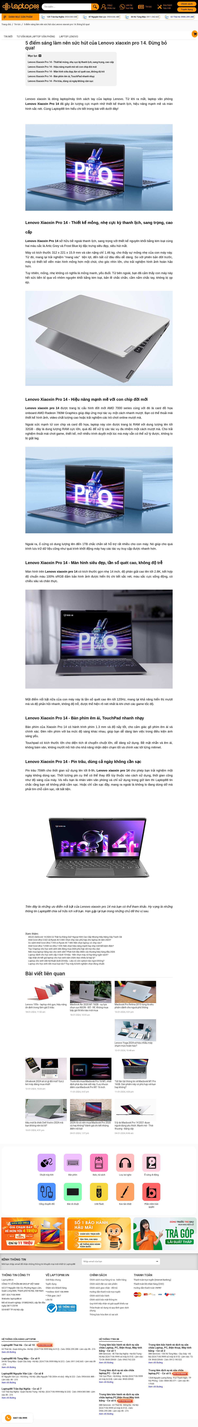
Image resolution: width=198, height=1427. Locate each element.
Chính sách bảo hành (99, 1295)
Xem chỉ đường (9, 1352)
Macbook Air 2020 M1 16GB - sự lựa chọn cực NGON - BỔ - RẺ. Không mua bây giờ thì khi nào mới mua (89, 1007)
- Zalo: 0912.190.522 (172, 1360)
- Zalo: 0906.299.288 (69, 1349)
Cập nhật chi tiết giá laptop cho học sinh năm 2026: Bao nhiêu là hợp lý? (61, 957)
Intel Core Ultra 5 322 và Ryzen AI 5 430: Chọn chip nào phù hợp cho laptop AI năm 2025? (69, 940)
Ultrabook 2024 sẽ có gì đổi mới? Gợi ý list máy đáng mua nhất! (44, 1083)
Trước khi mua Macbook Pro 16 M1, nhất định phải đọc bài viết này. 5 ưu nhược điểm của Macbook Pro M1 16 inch (90, 1084)
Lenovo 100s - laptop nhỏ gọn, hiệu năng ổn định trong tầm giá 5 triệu (46, 1006)
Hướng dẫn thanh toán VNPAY (147, 1288)
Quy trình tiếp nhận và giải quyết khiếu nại (109, 1303)
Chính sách (187, 4)
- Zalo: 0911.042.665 (74, 1361)
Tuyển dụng (187, 9)
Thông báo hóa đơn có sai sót (104, 1314)
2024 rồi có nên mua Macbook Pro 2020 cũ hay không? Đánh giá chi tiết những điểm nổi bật (90, 1125)
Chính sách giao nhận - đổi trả (103, 1288)
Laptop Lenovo (68, 36)
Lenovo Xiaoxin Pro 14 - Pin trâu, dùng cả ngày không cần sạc (61, 81)
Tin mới (8, 36)
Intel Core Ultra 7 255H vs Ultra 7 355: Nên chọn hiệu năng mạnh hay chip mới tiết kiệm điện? (71, 946)
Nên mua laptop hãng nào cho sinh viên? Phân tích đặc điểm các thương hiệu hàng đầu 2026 (71, 952)
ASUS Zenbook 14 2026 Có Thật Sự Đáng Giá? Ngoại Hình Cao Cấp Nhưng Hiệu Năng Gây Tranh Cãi (75, 937)
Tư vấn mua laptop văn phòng (36, 36)
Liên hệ (49, 1299)
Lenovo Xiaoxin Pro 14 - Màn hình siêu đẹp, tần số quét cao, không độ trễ (66, 71)
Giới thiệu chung (53, 1280)
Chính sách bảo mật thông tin (103, 1299)
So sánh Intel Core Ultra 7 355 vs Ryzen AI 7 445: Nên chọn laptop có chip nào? (65, 943)
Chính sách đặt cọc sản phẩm (103, 1284)
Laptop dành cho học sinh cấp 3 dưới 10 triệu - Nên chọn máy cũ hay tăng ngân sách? (68, 955)
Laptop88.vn (7, 1280)
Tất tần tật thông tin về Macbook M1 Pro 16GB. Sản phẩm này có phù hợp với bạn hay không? (135, 1084)
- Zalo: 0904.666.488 (85, 1377)
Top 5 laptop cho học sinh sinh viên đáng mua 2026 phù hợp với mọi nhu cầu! (64, 949)
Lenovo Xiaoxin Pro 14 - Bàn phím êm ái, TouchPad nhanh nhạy (61, 76)
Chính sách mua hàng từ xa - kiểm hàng (108, 1280)
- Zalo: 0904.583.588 (80, 1392)
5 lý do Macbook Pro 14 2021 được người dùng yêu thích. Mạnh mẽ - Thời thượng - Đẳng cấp (134, 1125)
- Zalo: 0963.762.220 (126, 1360)
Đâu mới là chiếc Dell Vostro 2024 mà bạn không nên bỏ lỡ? (44, 1124)
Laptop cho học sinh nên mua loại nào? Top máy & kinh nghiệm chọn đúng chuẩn (66, 964)
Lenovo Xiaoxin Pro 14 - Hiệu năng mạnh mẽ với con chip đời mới (62, 67)
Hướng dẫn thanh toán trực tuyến (105, 1292)
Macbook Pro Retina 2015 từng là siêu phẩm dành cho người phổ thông (134, 1006)
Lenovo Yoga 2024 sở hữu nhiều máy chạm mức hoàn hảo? (134, 1044)
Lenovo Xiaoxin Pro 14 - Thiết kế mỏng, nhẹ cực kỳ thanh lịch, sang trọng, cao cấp (71, 62)
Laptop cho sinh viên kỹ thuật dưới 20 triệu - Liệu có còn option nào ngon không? (66, 961)
